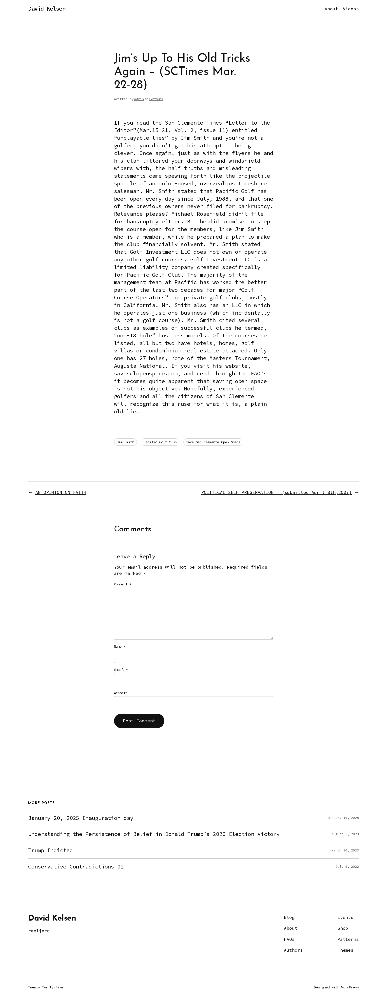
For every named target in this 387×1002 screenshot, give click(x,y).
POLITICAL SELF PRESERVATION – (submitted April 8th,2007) (276, 492)
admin (139, 99)
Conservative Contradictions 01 (76, 867)
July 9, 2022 (347, 866)
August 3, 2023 (345, 834)
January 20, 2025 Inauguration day (80, 818)
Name (120, 646)
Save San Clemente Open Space (213, 442)
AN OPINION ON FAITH (60, 492)
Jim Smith (125, 442)
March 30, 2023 (345, 850)
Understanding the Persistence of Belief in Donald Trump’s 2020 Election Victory (154, 834)
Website (121, 693)
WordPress (350, 987)
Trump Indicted (50, 850)
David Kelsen (46, 8)
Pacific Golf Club (159, 442)
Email (121, 669)
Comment (123, 584)
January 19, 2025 (343, 817)
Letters (156, 99)
